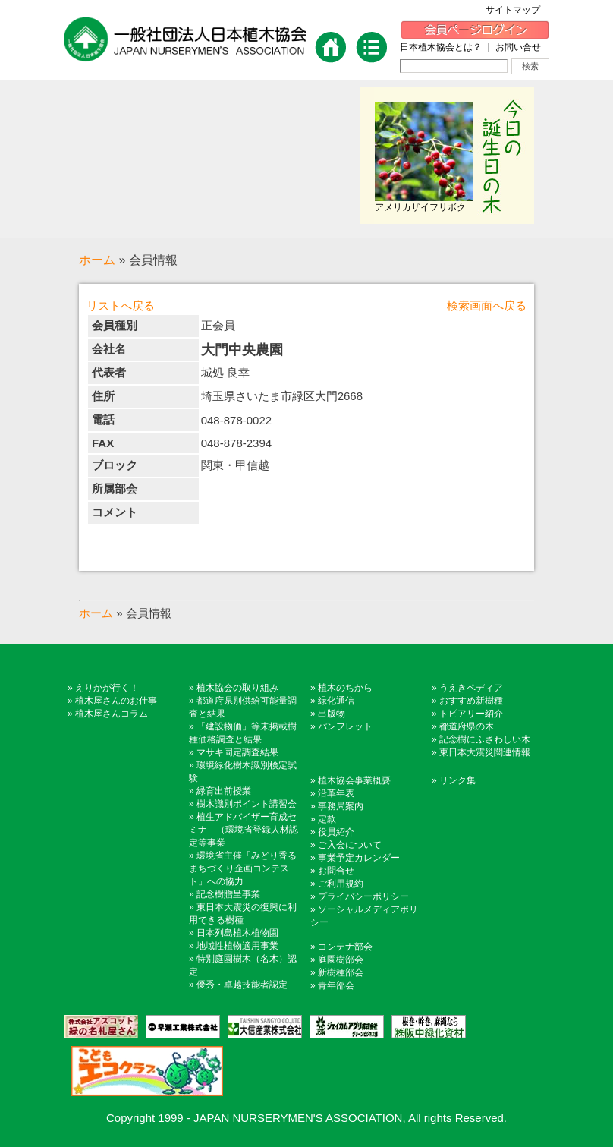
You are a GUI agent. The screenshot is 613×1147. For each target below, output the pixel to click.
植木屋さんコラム (111, 713)
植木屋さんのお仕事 (116, 700)
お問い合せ (518, 47)
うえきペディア (471, 687)
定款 (327, 819)
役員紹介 (336, 832)
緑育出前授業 (223, 791)
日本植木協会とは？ (441, 47)
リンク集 (457, 780)
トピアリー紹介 (471, 713)
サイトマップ (517, 10)
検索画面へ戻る (487, 305)
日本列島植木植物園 (237, 933)
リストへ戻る (120, 305)
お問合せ (336, 870)
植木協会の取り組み (237, 687)
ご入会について (350, 845)
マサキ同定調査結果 (237, 752)
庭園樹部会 (340, 959)
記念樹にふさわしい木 (484, 739)
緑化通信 (336, 700)
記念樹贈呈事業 (228, 894)
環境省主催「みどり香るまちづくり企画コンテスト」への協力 (243, 868)
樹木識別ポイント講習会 (246, 804)
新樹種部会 (340, 972)
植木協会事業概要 (354, 780)
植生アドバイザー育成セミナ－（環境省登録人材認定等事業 (243, 829)
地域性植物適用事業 (237, 946)
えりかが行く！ (107, 687)
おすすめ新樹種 (471, 700)
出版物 (331, 713)
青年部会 (336, 985)
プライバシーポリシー (363, 896)
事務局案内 (340, 806)
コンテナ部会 (345, 946)
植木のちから (345, 687)
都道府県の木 (466, 726)
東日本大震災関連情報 (484, 752)
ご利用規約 (340, 883)
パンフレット (345, 726)
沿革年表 (336, 793)
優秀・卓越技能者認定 (242, 984)
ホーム (97, 260)
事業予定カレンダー (359, 857)
